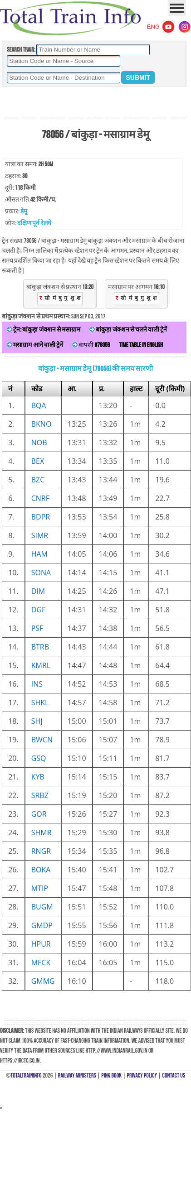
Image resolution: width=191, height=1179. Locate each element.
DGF (38, 610)
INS (37, 684)
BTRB (40, 647)
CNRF (40, 498)
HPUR (41, 944)
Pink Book (111, 1075)
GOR (39, 814)
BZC (38, 480)
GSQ (38, 758)
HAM (39, 554)
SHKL (40, 702)
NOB (39, 443)
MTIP (39, 888)
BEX (37, 461)
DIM (38, 591)
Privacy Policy (142, 1075)
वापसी (91, 345)
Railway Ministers (77, 1075)
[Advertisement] (95, 102)
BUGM (42, 907)
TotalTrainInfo (25, 1075)
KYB (37, 777)
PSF (37, 628)
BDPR (40, 517)
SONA (41, 572)
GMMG (43, 981)
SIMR (40, 535)
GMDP (42, 925)
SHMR (41, 832)
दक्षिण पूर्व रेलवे (34, 223)
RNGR (41, 851)
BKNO (41, 424)
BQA (38, 405)
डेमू (23, 211)
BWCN (42, 740)
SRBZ (40, 795)
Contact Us (174, 1075)
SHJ (37, 721)
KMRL (40, 665)
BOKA (41, 870)
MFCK (41, 962)
